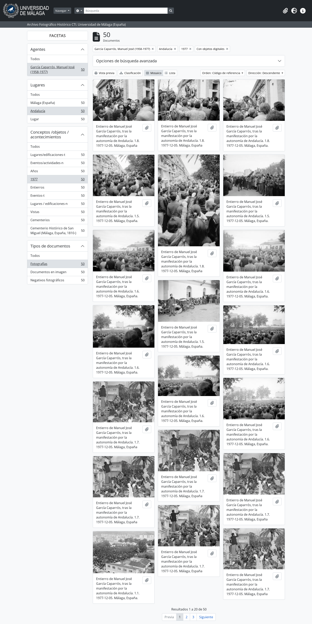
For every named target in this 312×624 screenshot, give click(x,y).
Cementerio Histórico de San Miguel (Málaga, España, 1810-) (57, 230)
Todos (35, 59)
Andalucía (57, 112)
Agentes (37, 49)
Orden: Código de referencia (221, 73)
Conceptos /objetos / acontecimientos (49, 134)
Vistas (57, 212)
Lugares (37, 85)
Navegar (61, 11)
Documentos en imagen (57, 273)
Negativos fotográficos (57, 281)
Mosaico (153, 73)
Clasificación (130, 73)
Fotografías (57, 264)
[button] (285, 10)
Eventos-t (57, 196)
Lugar (57, 120)
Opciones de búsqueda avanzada (126, 61)
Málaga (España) (57, 103)
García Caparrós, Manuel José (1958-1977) (57, 69)
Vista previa (104, 73)
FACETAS (57, 35)
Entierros (57, 188)
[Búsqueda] (126, 11)
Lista (170, 73)
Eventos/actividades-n (57, 163)
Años (57, 172)
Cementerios (57, 221)
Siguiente (206, 617)
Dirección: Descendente (264, 73)
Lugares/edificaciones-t (57, 155)
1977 (57, 180)
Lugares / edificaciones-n (57, 204)
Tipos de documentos (50, 246)
